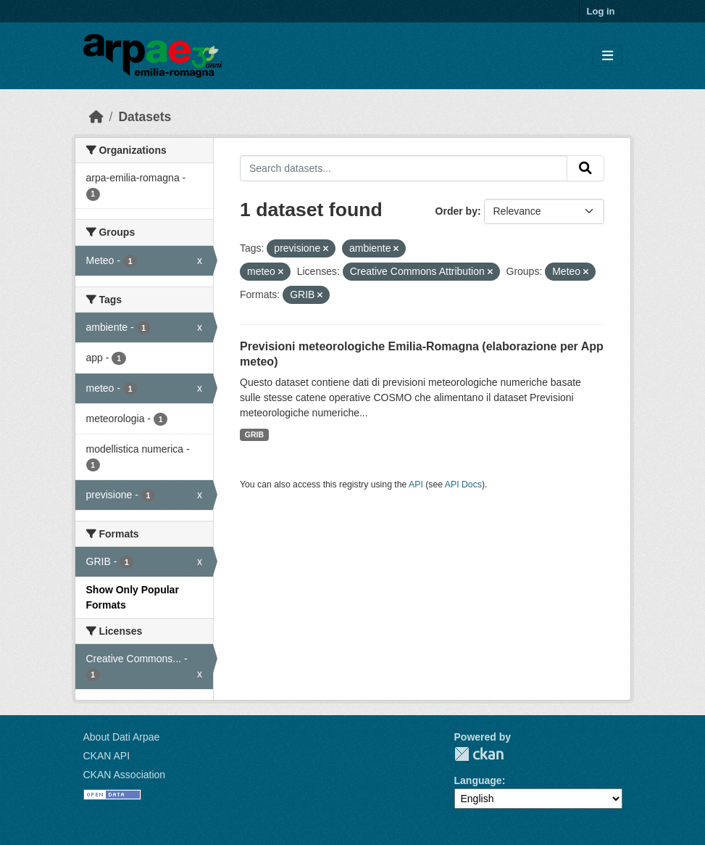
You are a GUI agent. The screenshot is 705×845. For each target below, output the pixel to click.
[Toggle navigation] (607, 56)
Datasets (144, 117)
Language (478, 780)
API (416, 484)
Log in (601, 11)
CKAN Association (124, 774)
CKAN (479, 754)
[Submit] (585, 168)
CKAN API (106, 756)
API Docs (463, 484)
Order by (456, 211)
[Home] (96, 117)
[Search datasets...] (403, 168)
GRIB (254, 434)
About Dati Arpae (121, 737)
